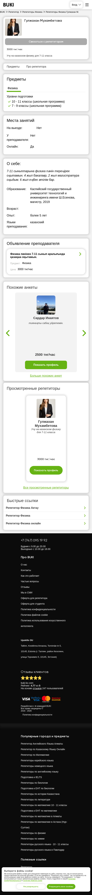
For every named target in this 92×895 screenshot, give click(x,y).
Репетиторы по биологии (34, 782)
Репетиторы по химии (32, 838)
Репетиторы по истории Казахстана (40, 794)
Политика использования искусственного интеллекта (43, 623)
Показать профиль (46, 365)
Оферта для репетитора (34, 598)
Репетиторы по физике (33, 833)
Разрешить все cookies (61, 886)
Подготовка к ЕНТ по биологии (37, 788)
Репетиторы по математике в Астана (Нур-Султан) (44, 825)
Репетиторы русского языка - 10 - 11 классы (45, 844)
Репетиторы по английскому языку (39, 771)
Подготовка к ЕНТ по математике (39, 810)
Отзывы (25, 587)
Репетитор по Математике (35, 755)
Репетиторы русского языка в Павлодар (42, 849)
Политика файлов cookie (34, 615)
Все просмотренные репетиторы (46, 487)
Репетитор (26, 867)
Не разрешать (30, 886)
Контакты (26, 570)
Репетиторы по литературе (35, 799)
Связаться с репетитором (46, 41)
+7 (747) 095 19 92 (34, 540)
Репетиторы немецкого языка (37, 766)
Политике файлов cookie (32, 880)
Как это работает (30, 575)
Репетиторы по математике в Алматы (41, 816)
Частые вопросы (30, 581)
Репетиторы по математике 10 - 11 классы (44, 805)
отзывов (37, 688)
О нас (24, 564)
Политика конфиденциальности (38, 609)
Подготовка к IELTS (31, 777)
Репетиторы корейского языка (37, 760)
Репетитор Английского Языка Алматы (42, 743)
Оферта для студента (32, 603)
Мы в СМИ (26, 592)
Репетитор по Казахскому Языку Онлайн (43, 749)
